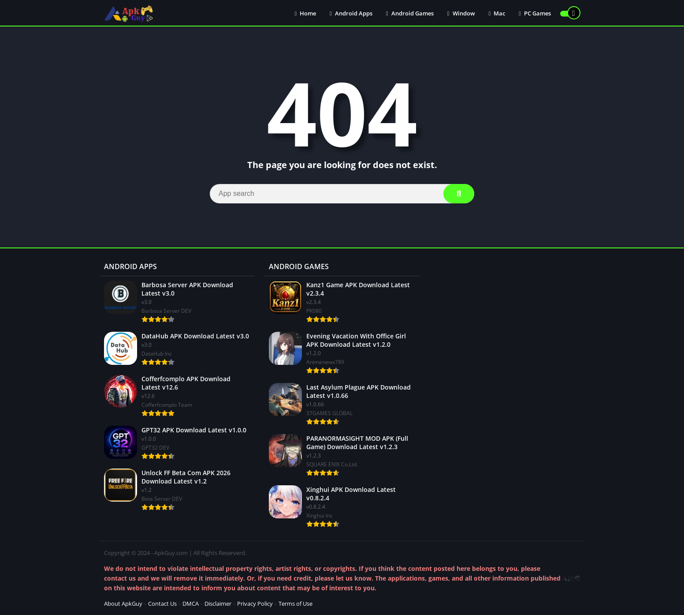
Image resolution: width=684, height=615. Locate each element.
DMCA (190, 604)
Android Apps (351, 13)
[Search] (342, 193)
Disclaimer (217, 604)
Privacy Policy (255, 604)
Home (305, 13)
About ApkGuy (123, 604)
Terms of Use (295, 604)
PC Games (535, 13)
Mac (497, 13)
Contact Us (162, 604)
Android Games (410, 13)
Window (461, 13)
